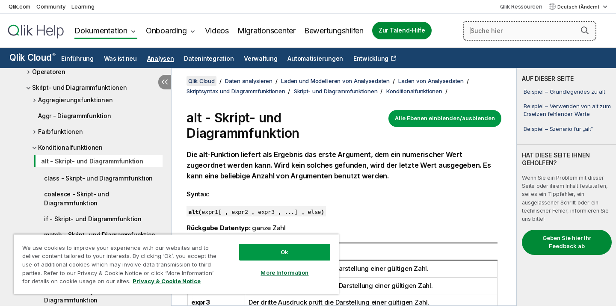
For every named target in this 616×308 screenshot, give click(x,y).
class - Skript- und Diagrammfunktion (98, 178)
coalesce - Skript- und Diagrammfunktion (76, 198)
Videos (217, 30)
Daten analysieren (248, 80)
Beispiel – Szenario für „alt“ (558, 128)
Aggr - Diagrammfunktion (74, 115)
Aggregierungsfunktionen (75, 100)
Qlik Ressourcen (521, 6)
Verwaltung (261, 58)
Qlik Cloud (32, 57)
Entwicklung (370, 58)
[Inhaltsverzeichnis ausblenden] (164, 82)
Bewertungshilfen (334, 30)
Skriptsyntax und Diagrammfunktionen (236, 91)
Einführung (77, 58)
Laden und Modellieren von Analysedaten (335, 80)
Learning (82, 6)
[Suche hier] (529, 31)
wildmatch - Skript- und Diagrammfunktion (78, 295)
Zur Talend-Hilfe (402, 30)
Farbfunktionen (60, 131)
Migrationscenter (266, 30)
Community (51, 6)
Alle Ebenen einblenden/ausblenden (445, 118)
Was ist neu (120, 58)
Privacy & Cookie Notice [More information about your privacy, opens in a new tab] (167, 281)
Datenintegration (209, 58)
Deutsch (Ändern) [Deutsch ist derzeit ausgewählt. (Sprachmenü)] (579, 7)
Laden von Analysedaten (431, 80)
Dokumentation (100, 30)
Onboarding (166, 30)
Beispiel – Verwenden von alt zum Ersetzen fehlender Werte (567, 110)
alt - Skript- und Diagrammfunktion (92, 161)
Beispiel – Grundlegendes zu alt (564, 91)
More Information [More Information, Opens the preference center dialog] (284, 272)
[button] (584, 30)
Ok (284, 252)
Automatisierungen (315, 58)
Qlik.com (19, 6)
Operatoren (48, 71)
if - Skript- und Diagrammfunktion (93, 218)
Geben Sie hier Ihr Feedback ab (566, 242)
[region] (176, 264)
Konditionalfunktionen (70, 147)
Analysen (160, 58)
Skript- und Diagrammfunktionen (79, 87)
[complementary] (566, 187)
